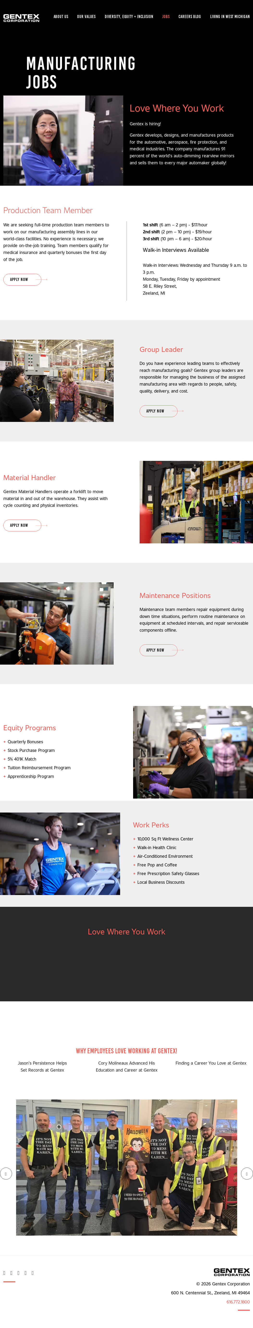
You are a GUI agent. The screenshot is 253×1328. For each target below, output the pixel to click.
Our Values (86, 16)
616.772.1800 (238, 1302)
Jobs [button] (166, 16)
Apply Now (19, 279)
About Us (61, 16)
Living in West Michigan (230, 16)
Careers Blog (190, 16)
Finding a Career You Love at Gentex (211, 1063)
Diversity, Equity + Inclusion (129, 16)
